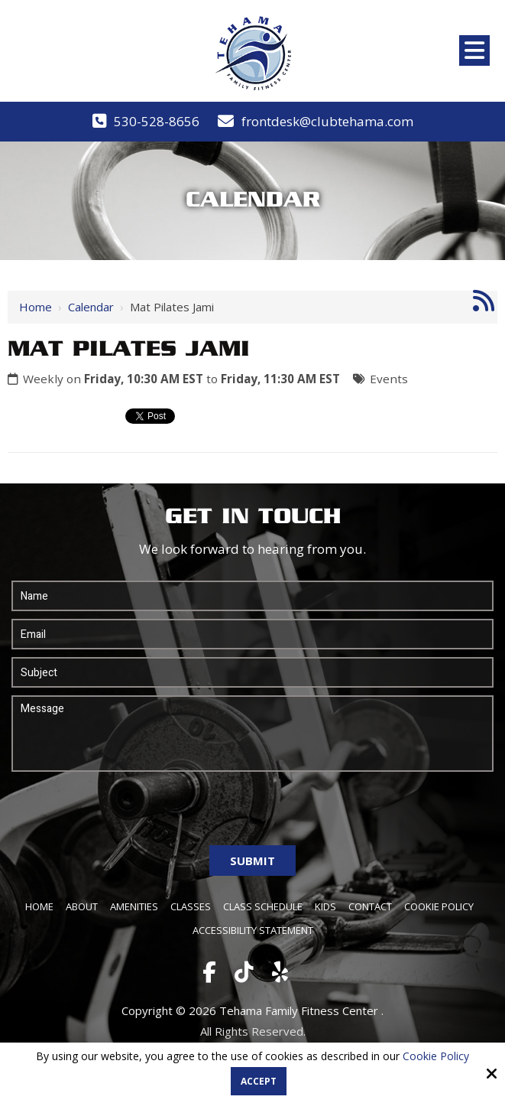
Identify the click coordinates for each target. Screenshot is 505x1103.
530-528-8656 (156, 121)
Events (389, 378)
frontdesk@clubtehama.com (327, 121)
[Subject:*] (252, 672)
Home (35, 306)
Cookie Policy (436, 1056)
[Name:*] (252, 596)
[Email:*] (252, 634)
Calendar (91, 306)
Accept (259, 1081)
